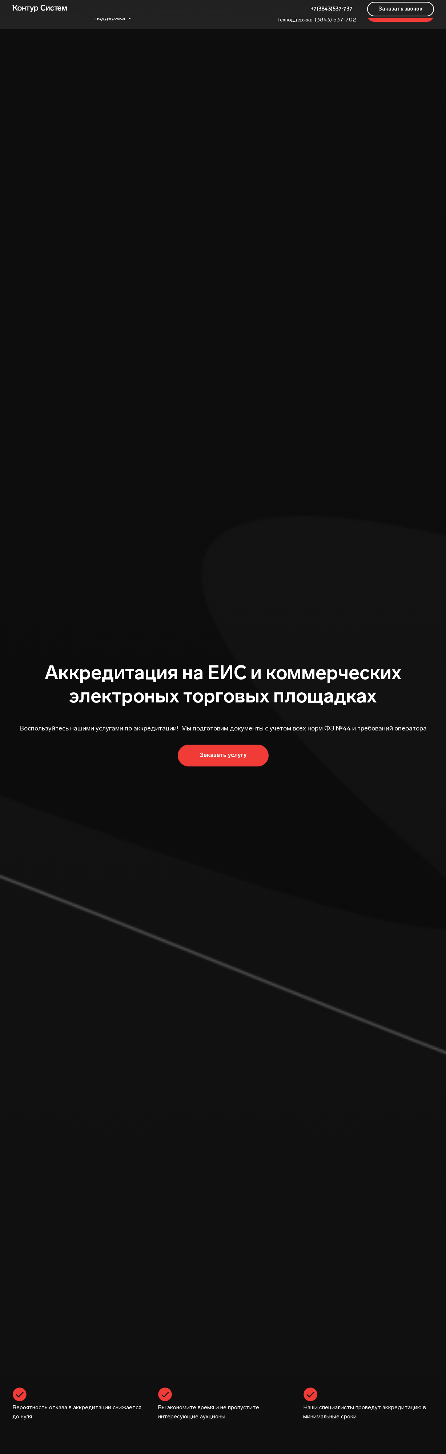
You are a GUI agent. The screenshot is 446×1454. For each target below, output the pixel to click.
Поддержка (110, 18)
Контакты (213, 11)
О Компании (170, 11)
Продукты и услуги (114, 11)
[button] (400, 14)
